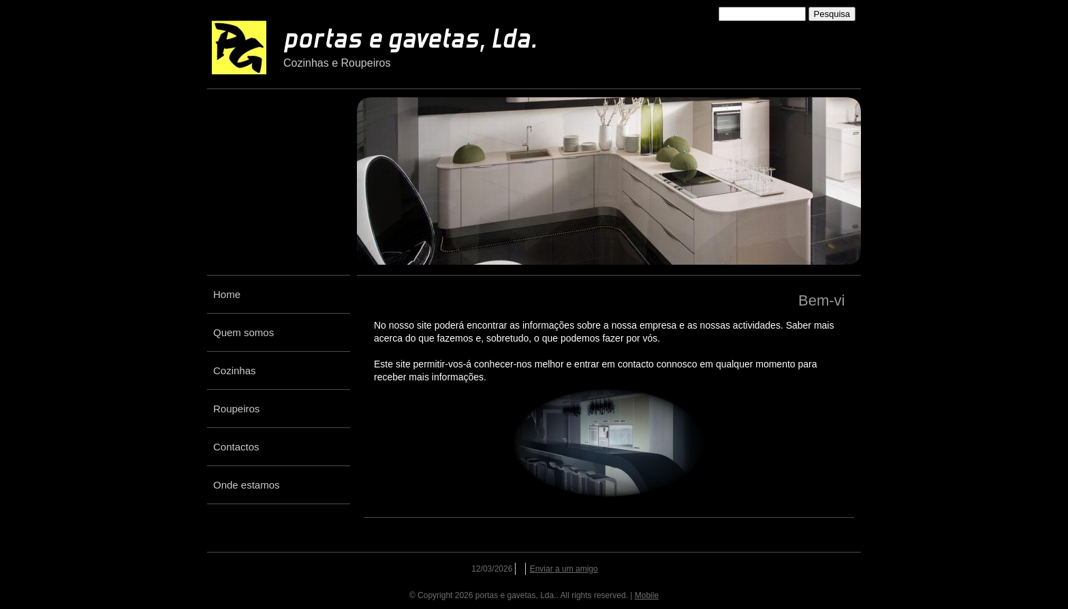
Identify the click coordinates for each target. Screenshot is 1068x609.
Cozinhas (234, 370)
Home (226, 294)
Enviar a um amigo (564, 569)
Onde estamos (246, 485)
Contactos (236, 446)
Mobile (647, 595)
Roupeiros (236, 408)
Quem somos (243, 332)
